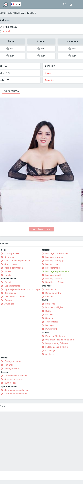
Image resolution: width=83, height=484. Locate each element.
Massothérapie (52, 268)
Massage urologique (55, 260)
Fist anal (8, 365)
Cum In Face (10, 383)
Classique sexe (11, 253)
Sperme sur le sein (13, 379)
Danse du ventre (53, 293)
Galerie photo (11, 91)
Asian (48, 73)
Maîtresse (50, 303)
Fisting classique (12, 361)
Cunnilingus (51, 350)
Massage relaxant (53, 278)
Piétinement (51, 329)
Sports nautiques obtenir (16, 393)
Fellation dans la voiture (56, 347)
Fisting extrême (11, 368)
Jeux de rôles (51, 321)
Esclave (49, 314)
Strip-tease (50, 289)
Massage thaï (51, 264)
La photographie (12, 286)
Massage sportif (53, 275)
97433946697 (10, 27)
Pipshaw (8, 300)
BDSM (48, 311)
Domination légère (54, 307)
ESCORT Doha (6, 13)
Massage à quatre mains (57, 271)
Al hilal (16, 13)
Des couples (10, 293)
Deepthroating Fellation (56, 343)
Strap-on (49, 318)
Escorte (8, 282)
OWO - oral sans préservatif (17, 260)
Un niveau (9, 257)
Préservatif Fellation (55, 336)
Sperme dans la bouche (15, 375)
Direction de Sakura (54, 282)
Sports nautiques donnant (16, 390)
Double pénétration (13, 268)
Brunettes (49, 80)
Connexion (71, 4)
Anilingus (49, 354)
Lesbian (49, 296)
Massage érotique (54, 257)
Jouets (7, 271)
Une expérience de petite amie (59, 339)
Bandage (49, 325)
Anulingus (9, 303)
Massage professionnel (56, 253)
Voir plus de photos (41, 229)
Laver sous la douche (14, 296)
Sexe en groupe (11, 264)
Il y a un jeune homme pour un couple (22, 289)
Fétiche (7, 275)
